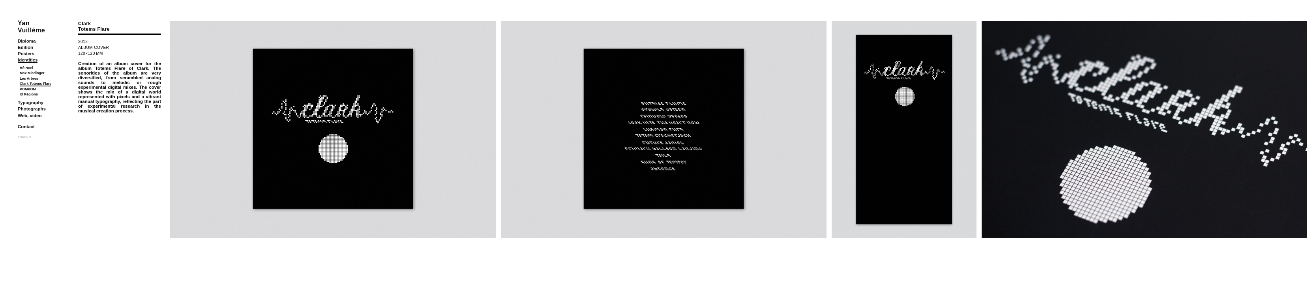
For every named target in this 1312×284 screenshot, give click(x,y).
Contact (26, 126)
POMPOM (28, 89)
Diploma (27, 41)
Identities (27, 60)
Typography (30, 102)
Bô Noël (26, 68)
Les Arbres (29, 78)
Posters (26, 53)
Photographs (32, 108)
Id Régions (29, 94)
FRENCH (24, 136)
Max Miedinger (32, 73)
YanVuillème (31, 27)
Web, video (30, 115)
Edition (25, 47)
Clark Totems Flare (35, 84)
